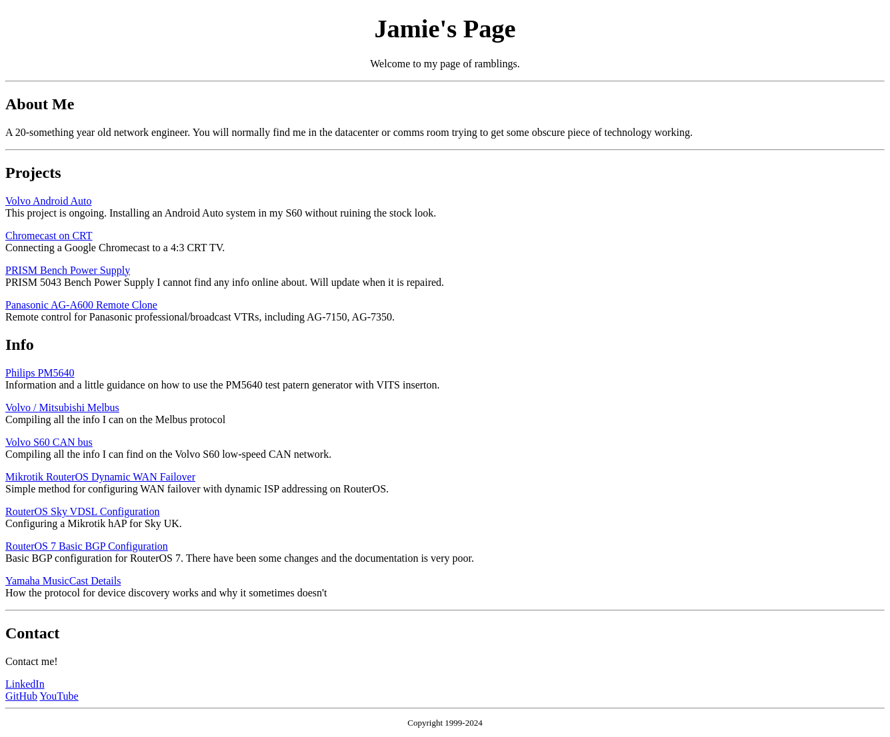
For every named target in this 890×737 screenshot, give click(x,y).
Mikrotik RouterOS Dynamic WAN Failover (100, 476)
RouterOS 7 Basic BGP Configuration (86, 546)
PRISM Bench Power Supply (67, 270)
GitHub (21, 696)
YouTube (58, 696)
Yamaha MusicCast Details (63, 580)
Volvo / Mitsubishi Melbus (62, 407)
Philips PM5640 (40, 372)
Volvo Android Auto (48, 201)
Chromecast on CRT (49, 235)
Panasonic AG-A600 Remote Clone (81, 305)
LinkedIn (25, 684)
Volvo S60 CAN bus (49, 442)
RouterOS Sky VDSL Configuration (82, 511)
